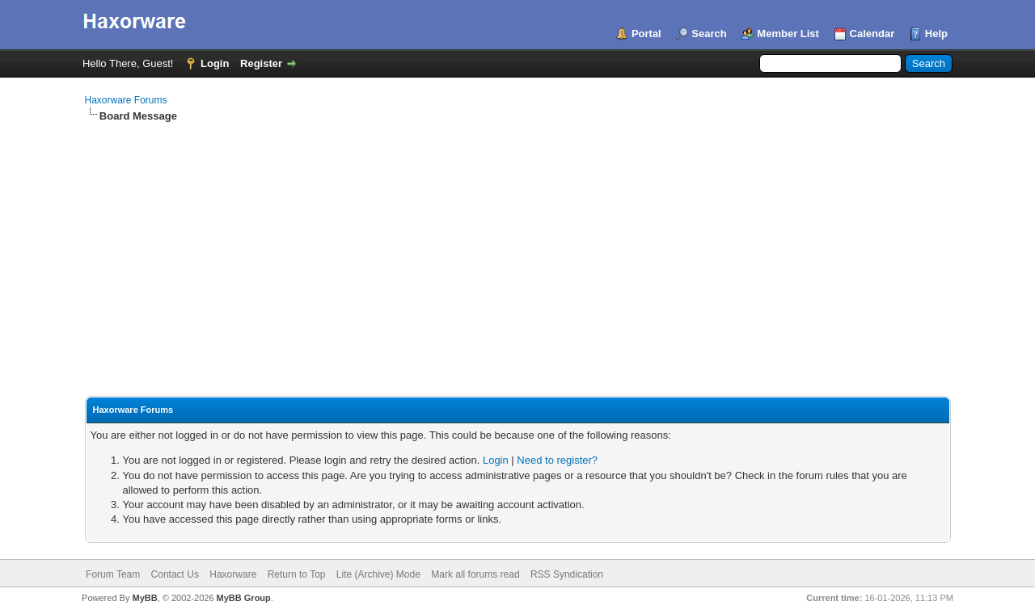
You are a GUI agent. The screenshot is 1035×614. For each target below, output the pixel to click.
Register (261, 63)
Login (215, 63)
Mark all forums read (475, 574)
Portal (646, 33)
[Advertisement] (518, 245)
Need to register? (557, 460)
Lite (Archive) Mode (378, 574)
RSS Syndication (566, 574)
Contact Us (175, 574)
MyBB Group (244, 598)
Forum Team (113, 574)
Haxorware (232, 574)
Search (708, 33)
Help (936, 33)
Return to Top (297, 574)
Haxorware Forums (126, 100)
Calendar (872, 33)
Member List (788, 33)
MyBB (144, 598)
